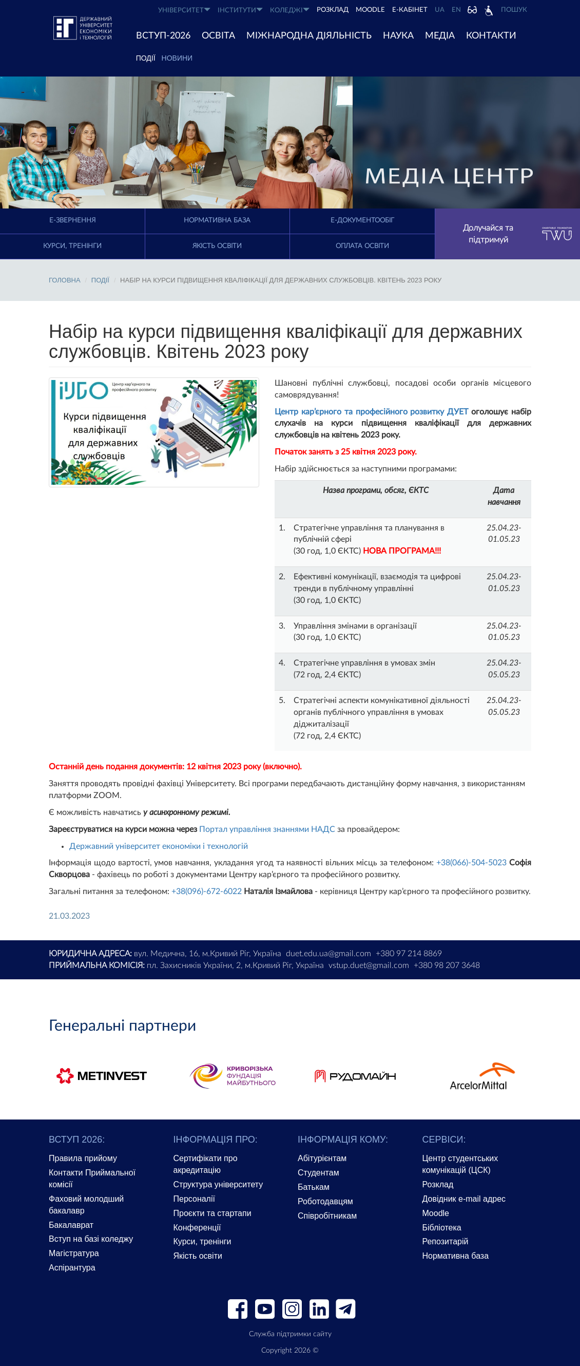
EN (456, 10)
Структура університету (218, 1184)
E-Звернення (72, 220)
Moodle (370, 10)
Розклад (438, 1184)
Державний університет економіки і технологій (158, 846)
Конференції (197, 1227)
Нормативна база (217, 220)
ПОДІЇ (146, 58)
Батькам (314, 1187)
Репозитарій (445, 1241)
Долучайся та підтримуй (517, 234)
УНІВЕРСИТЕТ (184, 10)
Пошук (514, 10)
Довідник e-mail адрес (464, 1198)
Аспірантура (72, 1267)
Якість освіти (217, 246)
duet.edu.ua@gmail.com (328, 954)
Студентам (318, 1172)
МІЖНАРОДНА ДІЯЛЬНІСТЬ (309, 36)
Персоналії (194, 1198)
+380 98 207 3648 (447, 965)
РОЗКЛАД (333, 10)
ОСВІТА (218, 36)
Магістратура (74, 1253)
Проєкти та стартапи (212, 1213)
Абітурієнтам (322, 1158)
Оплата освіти (362, 246)
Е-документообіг (362, 220)
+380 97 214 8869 (409, 954)
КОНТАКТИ (491, 36)
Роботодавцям (325, 1201)
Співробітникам (327, 1215)
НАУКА (398, 36)
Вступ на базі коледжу (91, 1239)
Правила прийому (83, 1158)
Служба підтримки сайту (290, 1334)
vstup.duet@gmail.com (368, 965)
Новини (177, 58)
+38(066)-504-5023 (471, 863)
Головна (65, 280)
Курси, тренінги (72, 246)
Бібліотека (441, 1227)
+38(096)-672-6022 (206, 891)
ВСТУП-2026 (163, 36)
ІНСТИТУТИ (240, 10)
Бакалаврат (71, 1225)
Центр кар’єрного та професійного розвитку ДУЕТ (371, 412)
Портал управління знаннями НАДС (267, 829)
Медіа (440, 36)
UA (439, 10)
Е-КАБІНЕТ (410, 10)
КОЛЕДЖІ (290, 10)
